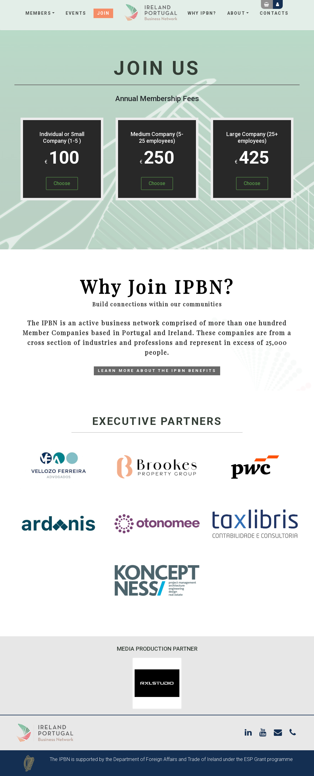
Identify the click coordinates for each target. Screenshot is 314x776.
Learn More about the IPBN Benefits (157, 370)
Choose (62, 183)
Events (76, 13)
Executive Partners (157, 421)
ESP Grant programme (268, 759)
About (236, 13)
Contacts (274, 13)
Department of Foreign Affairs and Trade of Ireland (167, 759)
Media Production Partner (157, 648)
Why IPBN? (202, 13)
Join (103, 13)
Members (38, 13)
